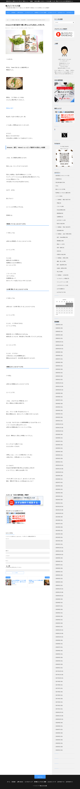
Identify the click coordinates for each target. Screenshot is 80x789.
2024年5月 (58, 407)
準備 (58, 203)
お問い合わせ (20, 12)
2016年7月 (58, 729)
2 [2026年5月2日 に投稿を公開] (69, 303)
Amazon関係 (60, 209)
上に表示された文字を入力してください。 (14, 567)
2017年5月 (58, 695)
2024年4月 (58, 410)
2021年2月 (58, 540)
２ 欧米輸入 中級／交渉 (62, 227)
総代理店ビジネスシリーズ (62, 175)
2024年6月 (58, 403)
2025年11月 (58, 345)
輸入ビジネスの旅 (13, 6)
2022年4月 (58, 492)
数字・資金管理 (60, 264)
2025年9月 (58, 352)
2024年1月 (58, 420)
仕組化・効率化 (60, 268)
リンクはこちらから (64, 146)
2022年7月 (58, 482)
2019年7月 (58, 606)
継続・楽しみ (60, 261)
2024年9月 (58, 393)
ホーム (8, 12)
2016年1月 (58, 750)
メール (7, 555)
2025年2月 (58, 376)
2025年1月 (58, 379)
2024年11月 (58, 386)
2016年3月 (58, 743)
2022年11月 (58, 468)
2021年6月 (58, 527)
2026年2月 (58, 334)
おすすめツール (61, 12)
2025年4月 (58, 369)
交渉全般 (59, 230)
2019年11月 (58, 592)
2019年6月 (58, 609)
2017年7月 (58, 688)
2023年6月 (58, 444)
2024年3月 (58, 413)
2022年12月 (58, 465)
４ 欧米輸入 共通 (60, 257)
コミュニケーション (61, 281)
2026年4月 (58, 328)
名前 (7, 550)
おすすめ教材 (60, 288)
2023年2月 (58, 458)
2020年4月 (58, 575)
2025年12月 (58, 341)
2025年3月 (58, 372)
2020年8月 (58, 561)
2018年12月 (58, 630)
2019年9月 (58, 599)
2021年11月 (58, 509)
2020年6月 (58, 568)
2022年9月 (58, 475)
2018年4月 (58, 657)
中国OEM (58, 179)
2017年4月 (58, 698)
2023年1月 (58, 461)
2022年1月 (58, 503)
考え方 (58, 271)
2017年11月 (58, 674)
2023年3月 (58, 455)
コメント (7, 538)
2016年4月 (58, 739)
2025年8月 (58, 355)
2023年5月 (58, 448)
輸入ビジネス (59, 189)
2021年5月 (58, 530)
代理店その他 (60, 254)
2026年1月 (58, 338)
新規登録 (59, 213)
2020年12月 (58, 547)
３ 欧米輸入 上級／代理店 (62, 233)
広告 (58, 251)
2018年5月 (58, 654)
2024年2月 (58, 417)
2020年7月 (58, 564)
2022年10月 (58, 472)
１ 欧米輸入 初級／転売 (62, 199)
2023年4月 (58, 451)
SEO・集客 (59, 247)
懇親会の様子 (9, 108)
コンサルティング (29, 12)
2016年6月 (58, 732)
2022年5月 (58, 489)
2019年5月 (58, 612)
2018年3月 (58, 660)
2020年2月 (58, 582)
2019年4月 (58, 616)
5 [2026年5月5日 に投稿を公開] (59, 306)
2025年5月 (58, 365)
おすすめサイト (70, 12)
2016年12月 (58, 712)
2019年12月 (58, 588)
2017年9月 (58, 681)
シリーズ (58, 196)
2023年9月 (58, 434)
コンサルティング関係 (62, 278)
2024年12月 (58, 383)
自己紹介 (13, 12)
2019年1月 (58, 626)
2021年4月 (58, 533)
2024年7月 (58, 400)
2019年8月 (58, 602)
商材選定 (59, 240)
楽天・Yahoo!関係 (61, 237)
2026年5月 (58, 324)
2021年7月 (58, 523)
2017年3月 (58, 702)
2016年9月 (58, 722)
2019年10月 (58, 595)
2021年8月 (58, 520)
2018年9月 (58, 640)
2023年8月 (58, 437)
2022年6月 (58, 485)
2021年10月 (58, 513)
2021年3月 (58, 537)
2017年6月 (58, 691)
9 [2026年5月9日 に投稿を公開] (69, 306)
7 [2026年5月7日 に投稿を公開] (64, 306)
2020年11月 (58, 551)
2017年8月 (58, 684)
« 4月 (57, 314)
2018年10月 (58, 636)
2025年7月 (58, 359)
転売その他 (59, 223)
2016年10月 (58, 719)
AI (56, 185)
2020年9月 (58, 558)
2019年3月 (58, 619)
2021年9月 (58, 516)
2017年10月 (58, 678)
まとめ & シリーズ (52, 12)
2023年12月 (58, 424)
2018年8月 (58, 643)
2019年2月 (58, 623)
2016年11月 (58, 715)
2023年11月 (58, 427)
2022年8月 (58, 479)
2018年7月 (58, 647)
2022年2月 (58, 499)
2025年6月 (58, 362)
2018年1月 (58, 667)
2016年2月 (58, 746)
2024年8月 (58, 396)
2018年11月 (58, 633)
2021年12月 (58, 506)
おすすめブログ (60, 292)
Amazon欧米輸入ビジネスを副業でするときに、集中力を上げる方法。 (19, 582)
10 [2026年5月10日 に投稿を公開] (71, 306)
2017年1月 (58, 708)
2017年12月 (58, 671)
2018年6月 (58, 650)
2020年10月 (58, 554)
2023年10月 (58, 431)
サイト (7, 560)
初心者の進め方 (59, 182)
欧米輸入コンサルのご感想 (40, 12)
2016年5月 (58, 736)
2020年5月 (58, 571)
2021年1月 (58, 544)
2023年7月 (58, 441)
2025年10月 (58, 348)
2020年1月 (58, 585)
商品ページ (59, 244)
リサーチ (59, 206)
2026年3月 (58, 331)
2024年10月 (58, 389)
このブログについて (61, 285)
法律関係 (59, 216)
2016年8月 (58, 726)
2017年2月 (58, 705)
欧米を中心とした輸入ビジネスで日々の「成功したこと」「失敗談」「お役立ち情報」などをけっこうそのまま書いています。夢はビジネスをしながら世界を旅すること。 (40, 1)
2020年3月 (58, 578)
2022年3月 (58, 496)
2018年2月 (58, 664)
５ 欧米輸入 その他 (61, 275)
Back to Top (40, 777)
